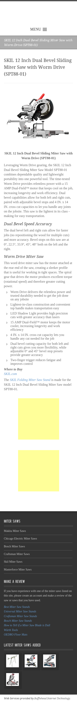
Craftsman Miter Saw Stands (20, 616)
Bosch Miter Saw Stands (18, 620)
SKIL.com (10, 374)
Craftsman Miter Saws (17, 554)
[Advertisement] (38, 419)
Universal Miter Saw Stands (20, 611)
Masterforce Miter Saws (18, 569)
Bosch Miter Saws (14, 546)
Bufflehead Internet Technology (52, 698)
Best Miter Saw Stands (17, 606)
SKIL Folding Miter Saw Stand (30, 380)
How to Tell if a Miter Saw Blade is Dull (27, 625)
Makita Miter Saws (15, 530)
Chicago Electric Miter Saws (20, 538)
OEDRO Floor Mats (15, 634)
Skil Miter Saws (13, 561)
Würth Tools (11, 630)
